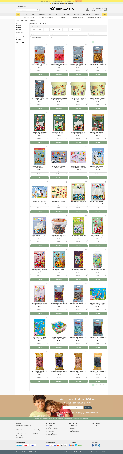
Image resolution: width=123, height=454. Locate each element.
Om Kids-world (73, 425)
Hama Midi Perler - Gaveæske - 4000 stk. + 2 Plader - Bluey (39, 202)
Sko (50, 14)
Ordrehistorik (51, 430)
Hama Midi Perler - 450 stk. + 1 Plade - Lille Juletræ (59, 133)
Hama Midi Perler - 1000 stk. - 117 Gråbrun (78, 304)
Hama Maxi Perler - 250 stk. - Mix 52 (78, 236)
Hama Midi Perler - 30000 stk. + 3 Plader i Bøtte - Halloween (59, 99)
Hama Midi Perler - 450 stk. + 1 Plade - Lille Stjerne (78, 133)
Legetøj (96, 14)
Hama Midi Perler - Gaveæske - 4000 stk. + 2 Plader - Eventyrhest (78, 167)
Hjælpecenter (51, 431)
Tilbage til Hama (20, 42)
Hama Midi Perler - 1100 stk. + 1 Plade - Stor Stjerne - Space (39, 236)
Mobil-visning (104, 451)
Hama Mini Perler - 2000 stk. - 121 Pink (59, 65)
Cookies (98, 451)
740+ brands (62, 17)
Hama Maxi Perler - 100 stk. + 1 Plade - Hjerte (39, 270)
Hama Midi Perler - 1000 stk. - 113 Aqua (78, 338)
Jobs (71, 427)
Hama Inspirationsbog (20, 34)
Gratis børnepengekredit (46, 17)
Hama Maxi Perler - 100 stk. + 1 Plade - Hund (59, 270)
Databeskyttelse (78, 451)
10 (103, 42)
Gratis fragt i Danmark (28, 17)
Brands (33, 14)
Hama (26, 20)
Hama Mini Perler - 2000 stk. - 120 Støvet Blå (78, 65)
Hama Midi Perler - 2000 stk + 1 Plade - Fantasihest (39, 304)
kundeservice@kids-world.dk (25, 425)
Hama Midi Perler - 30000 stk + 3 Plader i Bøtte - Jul (78, 99)
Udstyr (76, 14)
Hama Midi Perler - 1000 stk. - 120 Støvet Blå (40, 99)
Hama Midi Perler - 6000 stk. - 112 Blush (78, 372)
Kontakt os (50, 425)
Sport (58, 14)
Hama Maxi (18, 29)
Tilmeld (87, 408)
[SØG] (37, 10)
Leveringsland (92, 451)
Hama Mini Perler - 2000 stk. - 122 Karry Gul (39, 65)
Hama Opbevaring (20, 36)
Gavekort (72, 433)
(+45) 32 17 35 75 (24, 427)
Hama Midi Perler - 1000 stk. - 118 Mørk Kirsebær (59, 304)
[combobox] (39, 70)
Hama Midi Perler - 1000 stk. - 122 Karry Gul (98, 65)
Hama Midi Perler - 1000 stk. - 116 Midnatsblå (98, 338)
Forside (17, 20)
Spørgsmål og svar (74, 430)
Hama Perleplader (20, 37)
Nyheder (25, 14)
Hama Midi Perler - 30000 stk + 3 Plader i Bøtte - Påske (97, 99)
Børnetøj (42, 14)
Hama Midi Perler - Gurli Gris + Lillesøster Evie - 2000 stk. (39, 338)
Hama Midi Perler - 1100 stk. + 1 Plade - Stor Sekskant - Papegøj (97, 202)
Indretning (86, 14)
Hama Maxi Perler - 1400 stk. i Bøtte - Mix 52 (98, 270)
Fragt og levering (51, 427)
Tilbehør (67, 14)
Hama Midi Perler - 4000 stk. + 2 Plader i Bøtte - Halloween (59, 236)
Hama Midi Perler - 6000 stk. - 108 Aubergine (59, 372)
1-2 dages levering (77, 17)
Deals (18, 14)
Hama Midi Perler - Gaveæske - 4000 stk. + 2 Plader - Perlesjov (59, 202)
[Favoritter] (47, 45)
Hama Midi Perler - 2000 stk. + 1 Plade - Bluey (97, 167)
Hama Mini (18, 25)
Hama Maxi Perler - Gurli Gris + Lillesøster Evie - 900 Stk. (59, 338)
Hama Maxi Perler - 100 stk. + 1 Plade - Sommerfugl (98, 236)
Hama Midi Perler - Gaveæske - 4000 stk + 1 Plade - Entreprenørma (59, 168)
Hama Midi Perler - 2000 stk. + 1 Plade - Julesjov (97, 133)
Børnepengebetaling (52, 434)
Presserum (72, 428)
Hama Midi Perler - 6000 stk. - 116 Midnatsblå (98, 372)
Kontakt (18, 423)
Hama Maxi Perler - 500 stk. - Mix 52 (78, 270)
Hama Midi (18, 27)
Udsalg (104, 14)
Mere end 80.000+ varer (94, 17)
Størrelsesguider (51, 433)
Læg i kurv (39, 74)
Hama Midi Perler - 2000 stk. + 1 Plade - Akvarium (39, 167)
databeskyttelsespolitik (82, 418)
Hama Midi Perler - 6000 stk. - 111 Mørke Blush (40, 372)
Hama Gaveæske (19, 32)
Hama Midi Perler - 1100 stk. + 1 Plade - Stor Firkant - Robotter (78, 202)
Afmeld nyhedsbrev (74, 431)
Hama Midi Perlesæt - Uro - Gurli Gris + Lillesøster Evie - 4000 (97, 304)
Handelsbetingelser (68, 451)
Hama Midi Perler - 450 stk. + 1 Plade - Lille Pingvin (39, 133)
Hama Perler (32, 20)
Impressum (85, 451)
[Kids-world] (61, 9)
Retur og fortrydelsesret (53, 428)
